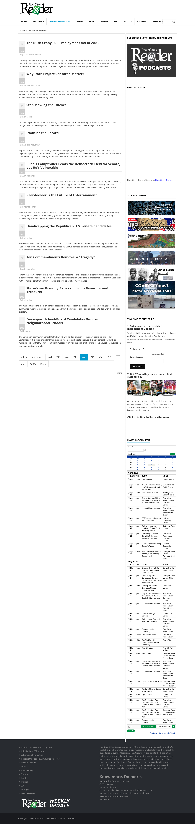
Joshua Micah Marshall (32, 54)
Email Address (137, 357)
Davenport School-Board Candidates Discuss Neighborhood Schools (62, 321)
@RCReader (105, 799)
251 (110, 357)
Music (92, 21)
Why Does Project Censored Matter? (55, 73)
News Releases (28, 793)
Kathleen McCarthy (31, 85)
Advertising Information (32, 755)
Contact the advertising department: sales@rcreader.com (126, 790)
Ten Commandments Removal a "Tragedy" (60, 257)
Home (24, 21)
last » (43, 364)
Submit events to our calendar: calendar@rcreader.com (125, 793)
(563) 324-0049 (106, 784)
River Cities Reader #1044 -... (139, 180)
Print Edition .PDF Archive (32, 751)
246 (67, 357)
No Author (27, 331)
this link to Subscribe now (151, 417)
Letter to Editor (29, 206)
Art (115, 21)
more (119, 373)
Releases (141, 21)
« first (24, 357)
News (23, 766)
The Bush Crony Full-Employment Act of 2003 (62, 42)
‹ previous (37, 357)
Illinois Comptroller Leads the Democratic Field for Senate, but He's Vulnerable (73, 166)
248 (84, 357)
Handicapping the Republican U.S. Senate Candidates (69, 226)
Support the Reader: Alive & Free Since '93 (40, 759)
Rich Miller (27, 116)
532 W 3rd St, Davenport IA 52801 (115, 781)
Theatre (79, 21)
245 (58, 357)
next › (33, 364)
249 (92, 357)
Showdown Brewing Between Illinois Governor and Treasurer (67, 290)
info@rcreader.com (108, 787)
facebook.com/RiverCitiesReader (114, 796)
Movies (104, 21)
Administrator (28, 175)
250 (101, 357)
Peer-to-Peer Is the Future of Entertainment (61, 195)
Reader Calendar (29, 762)
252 (23, 364)
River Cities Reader (163, 180)
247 (75, 357)
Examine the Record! (43, 133)
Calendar (157, 21)
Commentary (27, 770)
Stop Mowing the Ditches (46, 105)
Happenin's (38, 21)
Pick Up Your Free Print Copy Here (36, 747)
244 (50, 357)
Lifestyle (127, 21)
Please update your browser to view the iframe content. (151, 449)
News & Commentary (59, 21)
